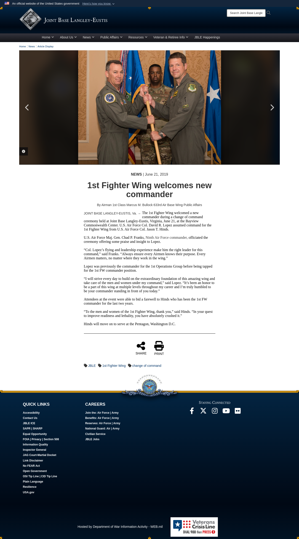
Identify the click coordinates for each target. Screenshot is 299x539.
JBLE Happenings (207, 37)
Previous (27, 107)
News (88, 37)
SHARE (141, 348)
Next (271, 107)
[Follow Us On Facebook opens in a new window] (192, 412)
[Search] (246, 13)
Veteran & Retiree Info (171, 37)
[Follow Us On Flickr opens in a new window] (237, 412)
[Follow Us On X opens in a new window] (203, 412)
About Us (68, 37)
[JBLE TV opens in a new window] (226, 412)
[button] (98, 3)
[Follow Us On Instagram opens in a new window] (214, 412)
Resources (137, 37)
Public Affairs (111, 37)
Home (48, 37)
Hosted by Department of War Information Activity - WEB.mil (120, 526)
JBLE (92, 365)
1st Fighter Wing (114, 365)
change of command (146, 365)
